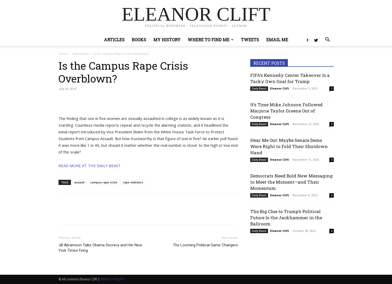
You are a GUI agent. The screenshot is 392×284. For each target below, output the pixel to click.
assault (79, 182)
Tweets (250, 39)
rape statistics (133, 182)
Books (139, 39)
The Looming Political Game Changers (205, 245)
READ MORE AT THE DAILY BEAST (90, 165)
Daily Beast (80, 54)
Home (63, 54)
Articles (114, 39)
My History (166, 39)
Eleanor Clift (279, 88)
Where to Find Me (210, 39)
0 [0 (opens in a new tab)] (331, 88)
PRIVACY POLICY (112, 279)
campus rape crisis (103, 182)
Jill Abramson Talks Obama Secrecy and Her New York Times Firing (100, 248)
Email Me (277, 39)
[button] (327, 40)
